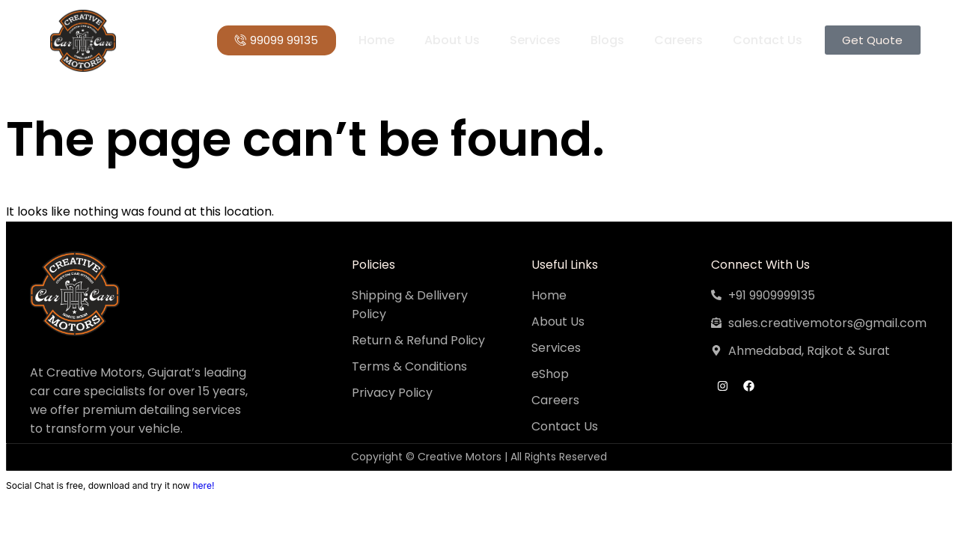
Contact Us (767, 40)
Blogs (606, 40)
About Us (451, 40)
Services (534, 40)
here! (203, 485)
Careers (677, 40)
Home (376, 40)
